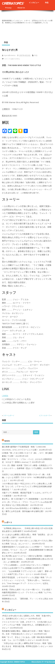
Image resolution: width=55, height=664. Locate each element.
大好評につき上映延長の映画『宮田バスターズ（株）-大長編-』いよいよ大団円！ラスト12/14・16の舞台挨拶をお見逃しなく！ (27, 477)
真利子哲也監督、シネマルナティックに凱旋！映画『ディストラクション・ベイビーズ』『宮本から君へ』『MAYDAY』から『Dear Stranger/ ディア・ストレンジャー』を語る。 (27, 580)
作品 (46, 2)
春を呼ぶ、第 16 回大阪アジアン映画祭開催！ (21, 499)
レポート (8, 522)
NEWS (7, 440)
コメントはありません (12, 59)
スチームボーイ (8, 415)
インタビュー (34, 2)
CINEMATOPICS (12, 3)
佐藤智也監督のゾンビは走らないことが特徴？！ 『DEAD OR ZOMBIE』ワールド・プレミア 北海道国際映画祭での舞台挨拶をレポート (27, 550)
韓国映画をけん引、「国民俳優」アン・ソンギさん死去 (25, 598)
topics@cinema (9, 55)
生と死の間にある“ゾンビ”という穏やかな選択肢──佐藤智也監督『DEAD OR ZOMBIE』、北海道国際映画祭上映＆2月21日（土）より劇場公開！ (27, 559)
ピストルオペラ (44, 415)
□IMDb (5, 395)
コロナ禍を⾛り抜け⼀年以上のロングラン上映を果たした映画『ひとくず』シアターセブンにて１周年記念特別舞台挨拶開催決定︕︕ (27, 486)
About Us (21, 7)
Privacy (8, 7)
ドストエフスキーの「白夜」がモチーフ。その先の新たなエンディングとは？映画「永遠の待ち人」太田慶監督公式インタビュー (27, 625)
